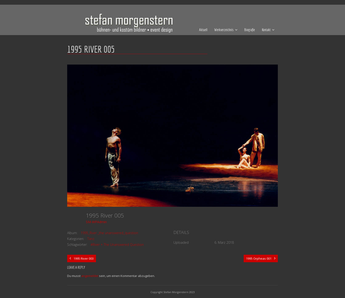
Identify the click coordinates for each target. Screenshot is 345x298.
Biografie (249, 30)
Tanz (90, 238)
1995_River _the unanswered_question (109, 233)
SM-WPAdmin (96, 222)
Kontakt (266, 30)
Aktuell (203, 30)
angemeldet (89, 276)
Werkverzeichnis (224, 30)
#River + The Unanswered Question (117, 244)
